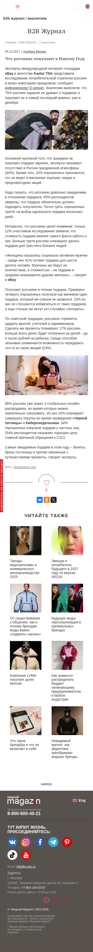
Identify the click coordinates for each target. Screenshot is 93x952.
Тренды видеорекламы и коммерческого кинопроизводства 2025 (24, 569)
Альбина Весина (34, 51)
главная (10, 42)
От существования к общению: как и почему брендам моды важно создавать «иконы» (25, 626)
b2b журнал (14, 18)
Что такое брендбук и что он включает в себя (24, 745)
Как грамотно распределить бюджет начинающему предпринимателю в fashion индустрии (66, 687)
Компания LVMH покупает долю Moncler (23, 679)
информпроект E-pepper (24, 88)
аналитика (37, 18)
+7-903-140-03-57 (33, 887)
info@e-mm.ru (26, 866)
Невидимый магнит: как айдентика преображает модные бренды (64, 749)
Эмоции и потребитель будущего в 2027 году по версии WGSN (65, 569)
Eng (82, 800)
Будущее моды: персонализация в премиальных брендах (66, 624)
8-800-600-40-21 (24, 813)
